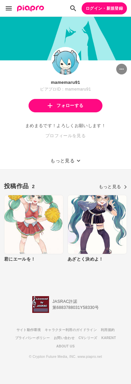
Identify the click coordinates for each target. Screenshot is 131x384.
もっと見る (113, 186)
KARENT (108, 338)
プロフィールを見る (65, 135)
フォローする (65, 105)
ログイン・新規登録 (104, 8)
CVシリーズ (88, 338)
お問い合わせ (64, 338)
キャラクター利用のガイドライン (71, 330)
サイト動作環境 (28, 330)
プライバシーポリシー (32, 338)
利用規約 (108, 330)
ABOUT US (65, 346)
